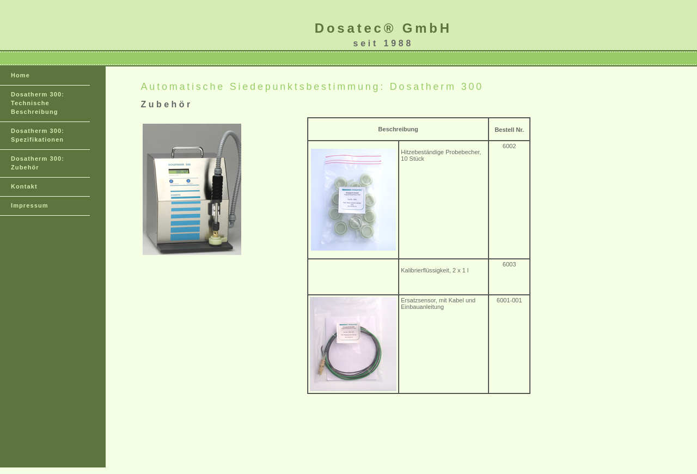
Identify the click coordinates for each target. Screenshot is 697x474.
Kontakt (24, 186)
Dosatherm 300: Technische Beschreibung (37, 103)
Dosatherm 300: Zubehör (37, 163)
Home (20, 75)
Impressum (29, 205)
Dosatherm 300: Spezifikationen (37, 135)
